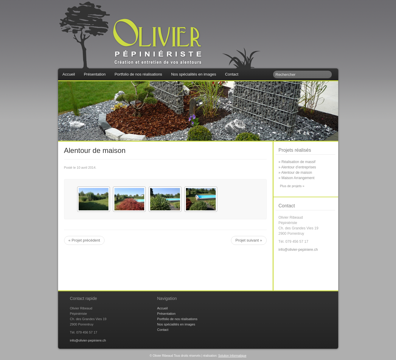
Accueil (69, 74)
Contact (231, 74)
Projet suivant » (248, 240)
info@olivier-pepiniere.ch (298, 250)
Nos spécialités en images (193, 74)
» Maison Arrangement (297, 178)
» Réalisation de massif (297, 162)
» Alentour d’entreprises (297, 167)
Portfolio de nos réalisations (138, 74)
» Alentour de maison (295, 172)
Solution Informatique (232, 355)
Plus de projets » (292, 186)
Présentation (94, 74)
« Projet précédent (84, 240)
